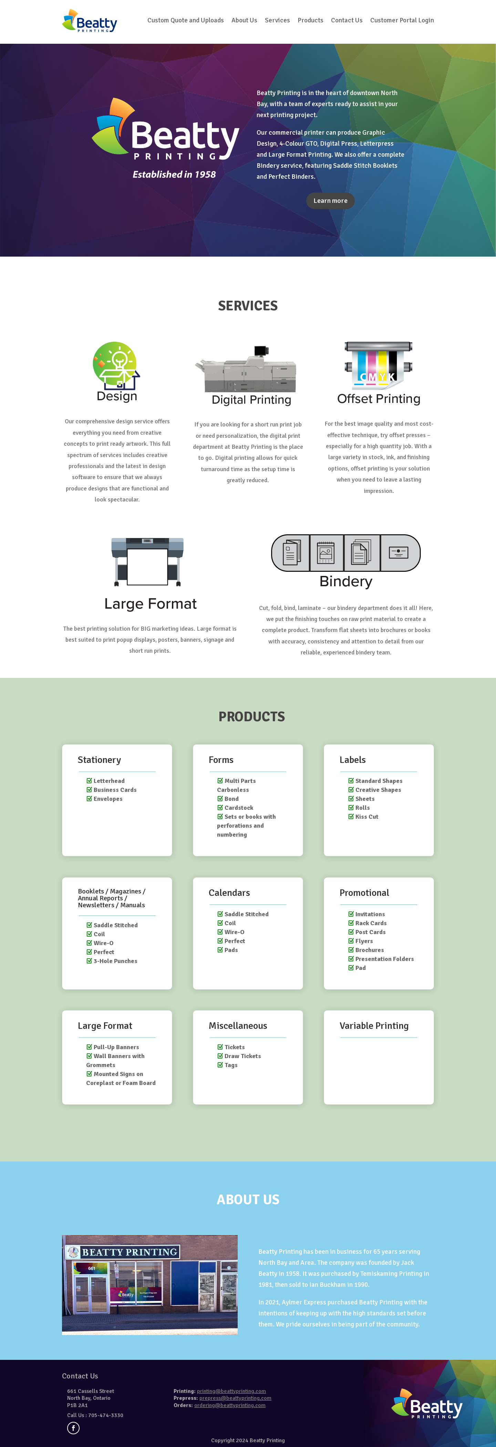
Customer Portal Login (402, 20)
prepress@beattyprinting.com (235, 1398)
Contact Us (347, 20)
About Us (244, 20)
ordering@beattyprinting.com (230, 1405)
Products (310, 20)
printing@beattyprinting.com (231, 1391)
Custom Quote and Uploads (185, 20)
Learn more (330, 200)
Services (277, 20)
